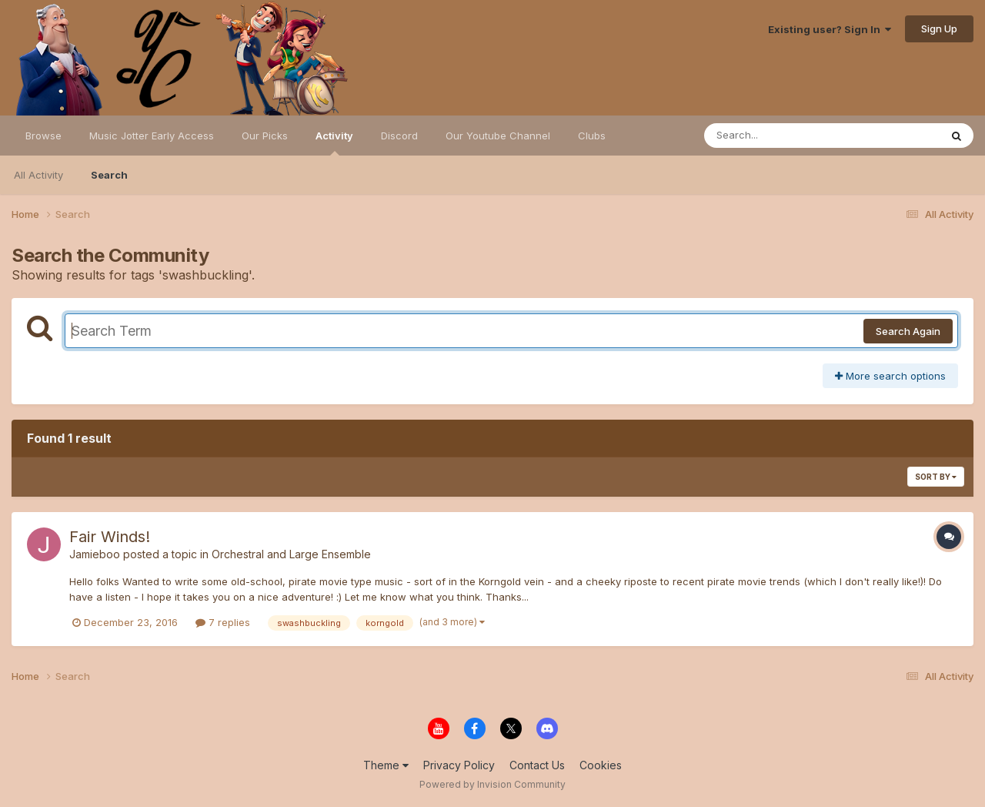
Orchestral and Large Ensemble (291, 554)
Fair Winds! (109, 536)
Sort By (936, 476)
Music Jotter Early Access (151, 135)
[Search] (780, 135)
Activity (334, 142)
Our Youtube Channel (498, 135)
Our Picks (265, 135)
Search (109, 175)
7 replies (222, 622)
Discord (399, 135)
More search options (890, 376)
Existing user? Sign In (829, 29)
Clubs (592, 135)
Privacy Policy (459, 765)
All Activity (38, 175)
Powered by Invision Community (492, 784)
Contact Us (537, 765)
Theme (386, 765)
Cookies (600, 765)
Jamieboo (94, 554)
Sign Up (939, 28)
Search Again (908, 331)
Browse (43, 135)
